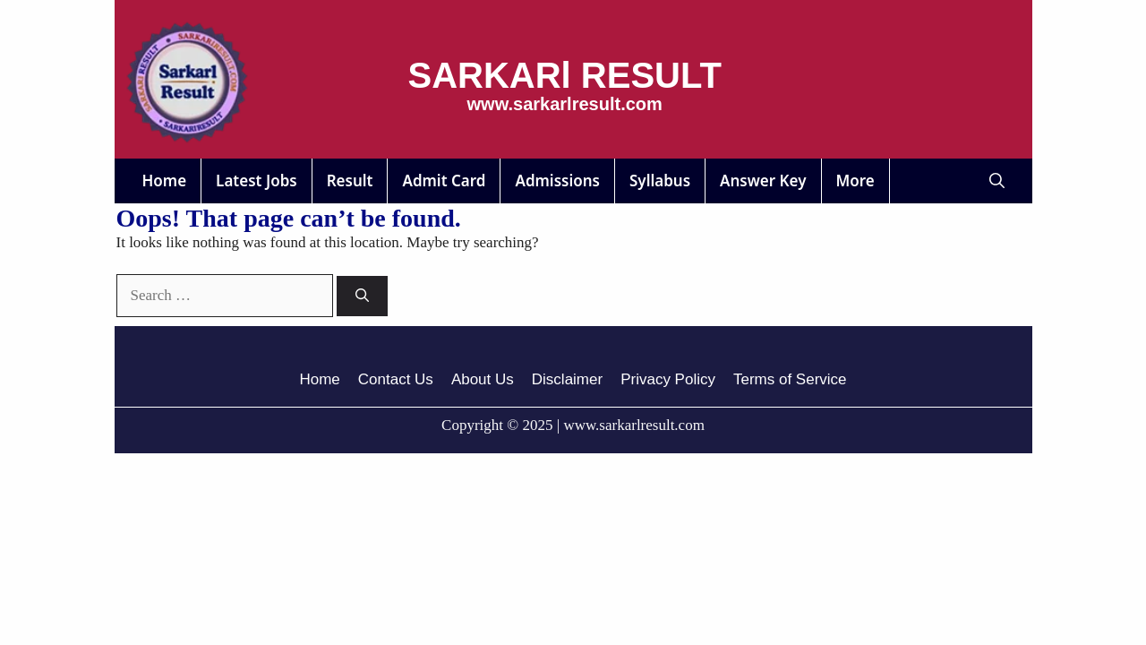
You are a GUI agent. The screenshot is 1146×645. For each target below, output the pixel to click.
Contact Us (395, 379)
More (855, 180)
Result (350, 180)
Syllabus (659, 180)
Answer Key (763, 180)
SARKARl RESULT (565, 75)
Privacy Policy (667, 379)
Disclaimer (567, 379)
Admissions (557, 180)
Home (164, 180)
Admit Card (443, 180)
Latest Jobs (256, 180)
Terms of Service (790, 379)
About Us (482, 379)
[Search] (362, 296)
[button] (997, 181)
